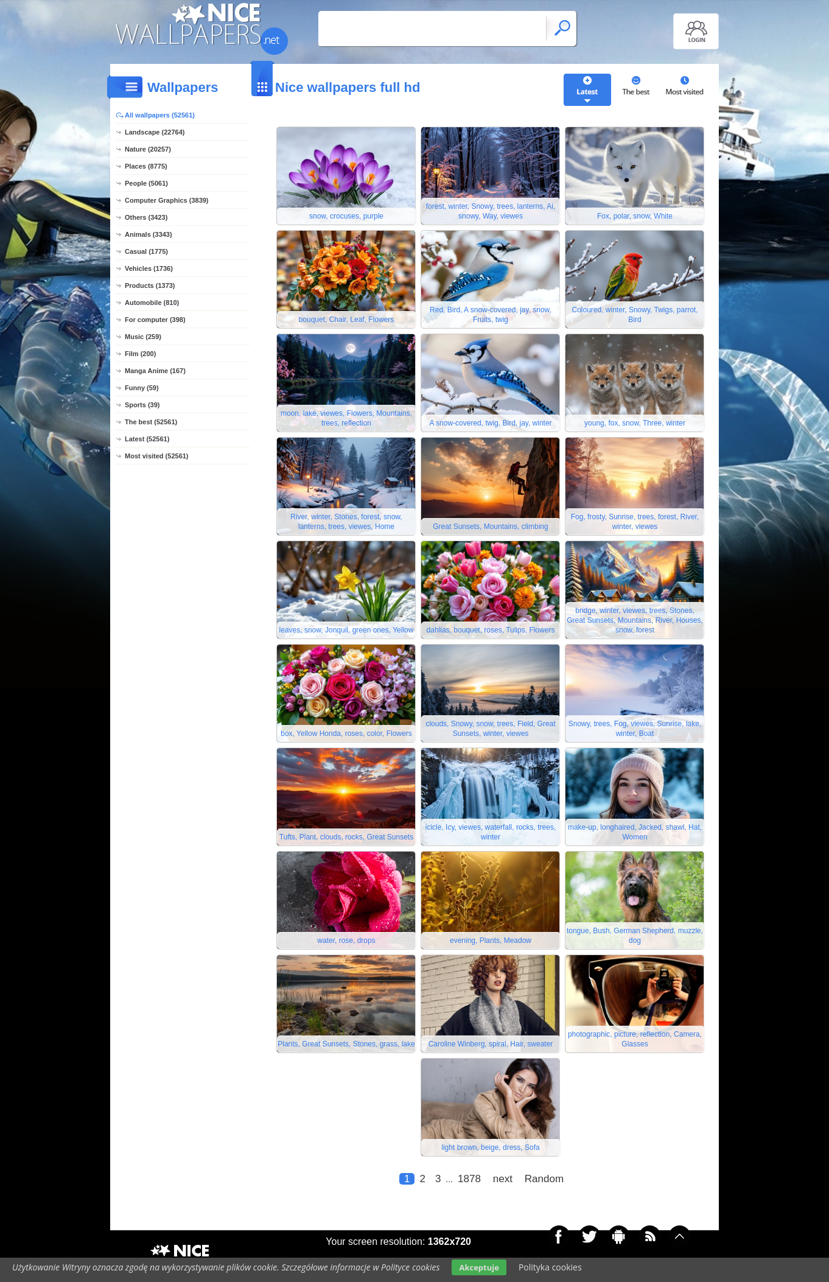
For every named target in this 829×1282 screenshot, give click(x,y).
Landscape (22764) (154, 132)
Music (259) (143, 336)
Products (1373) (150, 285)
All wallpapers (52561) (160, 115)
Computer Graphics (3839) (167, 200)
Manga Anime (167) (155, 370)
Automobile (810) (152, 302)
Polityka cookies (550, 1267)
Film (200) (140, 353)
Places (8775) (146, 166)
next (502, 1179)
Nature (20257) (148, 149)
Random (544, 1179)
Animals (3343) (148, 234)
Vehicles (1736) (149, 268)
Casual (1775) (146, 251)
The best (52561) (151, 422)
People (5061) (146, 183)
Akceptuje (478, 1267)
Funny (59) (142, 387)
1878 (469, 1179)
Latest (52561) (147, 439)
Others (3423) (146, 217)
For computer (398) (155, 319)
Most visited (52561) (157, 456)
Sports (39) (142, 404)
